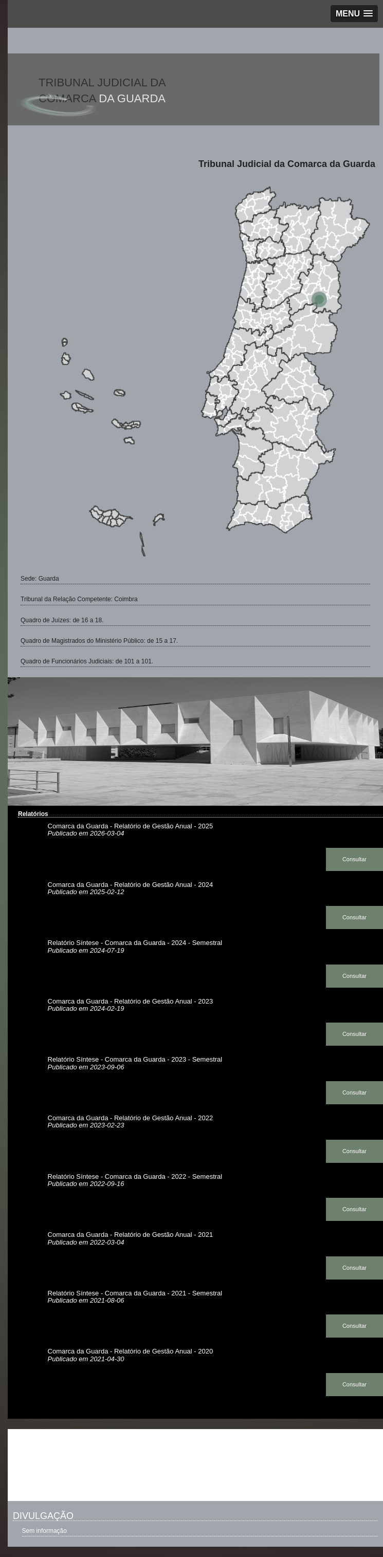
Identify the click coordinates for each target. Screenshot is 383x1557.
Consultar (354, 859)
